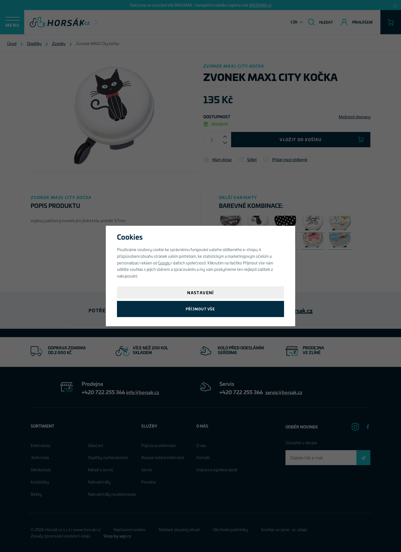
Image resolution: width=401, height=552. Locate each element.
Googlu (164, 263)
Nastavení (200, 292)
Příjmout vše (200, 308)
